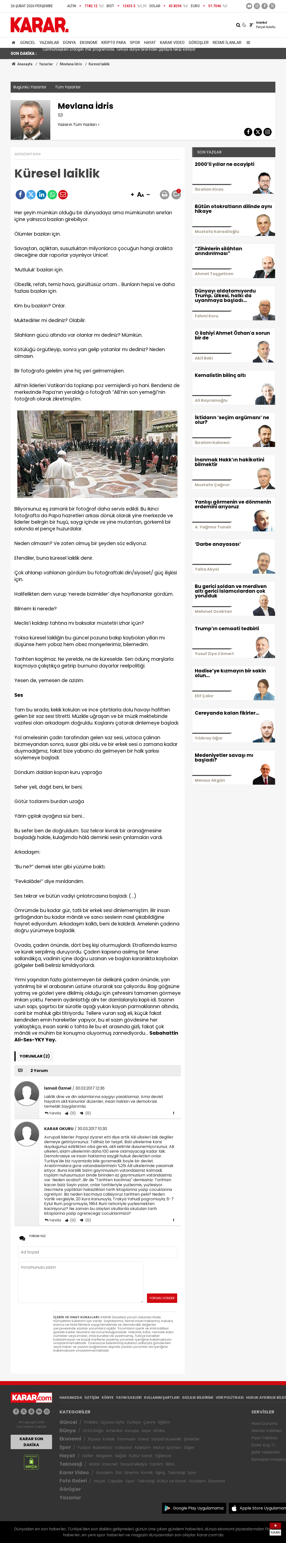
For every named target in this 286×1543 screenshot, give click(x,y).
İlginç (160, 1472)
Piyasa (94, 1439)
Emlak (109, 1439)
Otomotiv (126, 1439)
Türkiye (134, 1422)
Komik (147, 1472)
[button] (132, 195)
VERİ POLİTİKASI (230, 1397)
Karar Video (172, 42)
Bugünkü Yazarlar (30, 87)
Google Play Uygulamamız (198, 1508)
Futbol (84, 1447)
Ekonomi (88, 42)
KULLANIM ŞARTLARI (161, 1397)
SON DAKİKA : (24, 53)
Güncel (27, 42)
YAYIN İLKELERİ (129, 1397)
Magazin (104, 1456)
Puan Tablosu (264, 1438)
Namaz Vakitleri (266, 1430)
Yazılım (156, 1464)
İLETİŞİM (92, 1397)
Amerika (114, 1430)
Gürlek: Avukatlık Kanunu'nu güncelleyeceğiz (80, 53)
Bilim (170, 1464)
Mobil (94, 1464)
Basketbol (102, 1447)
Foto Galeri (73, 1480)
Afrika (159, 1430)
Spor (135, 42)
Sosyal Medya (133, 1464)
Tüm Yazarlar (68, 87)
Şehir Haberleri (265, 1452)
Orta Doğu (93, 1430)
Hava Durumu (264, 1423)
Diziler (88, 1456)
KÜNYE (108, 1397)
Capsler (115, 1481)
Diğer (189, 1447)
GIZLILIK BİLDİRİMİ (197, 1397)
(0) (72, 1113)
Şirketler (192, 1439)
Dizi (118, 1472)
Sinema (131, 1472)
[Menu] (247, 42)
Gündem (104, 1472)
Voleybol (123, 1447)
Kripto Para (113, 42)
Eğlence (163, 1456)
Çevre (149, 1422)
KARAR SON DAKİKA (31, 1442)
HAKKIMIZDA (70, 1397)
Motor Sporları (167, 1447)
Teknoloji (70, 1464)
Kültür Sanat (141, 1456)
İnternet (110, 1464)
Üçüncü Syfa (112, 1422)
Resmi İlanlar (227, 42)
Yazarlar (49, 42)
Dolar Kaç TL (263, 1445)
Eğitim (164, 1422)
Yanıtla (55, 1113)
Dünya (69, 42)
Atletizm (142, 1447)
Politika (91, 1422)
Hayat (150, 42)
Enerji (143, 1439)
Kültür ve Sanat (171, 1481)
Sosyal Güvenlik (166, 1439)
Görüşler (199, 42)
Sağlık (120, 1456)
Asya (146, 1430)
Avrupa (132, 1430)
